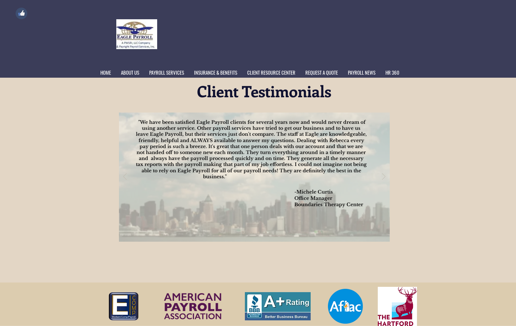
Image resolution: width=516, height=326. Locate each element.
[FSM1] (258, 232)
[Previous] (125, 177)
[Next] (383, 177)
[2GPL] (251, 232)
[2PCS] (243, 232)
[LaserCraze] (266, 232)
